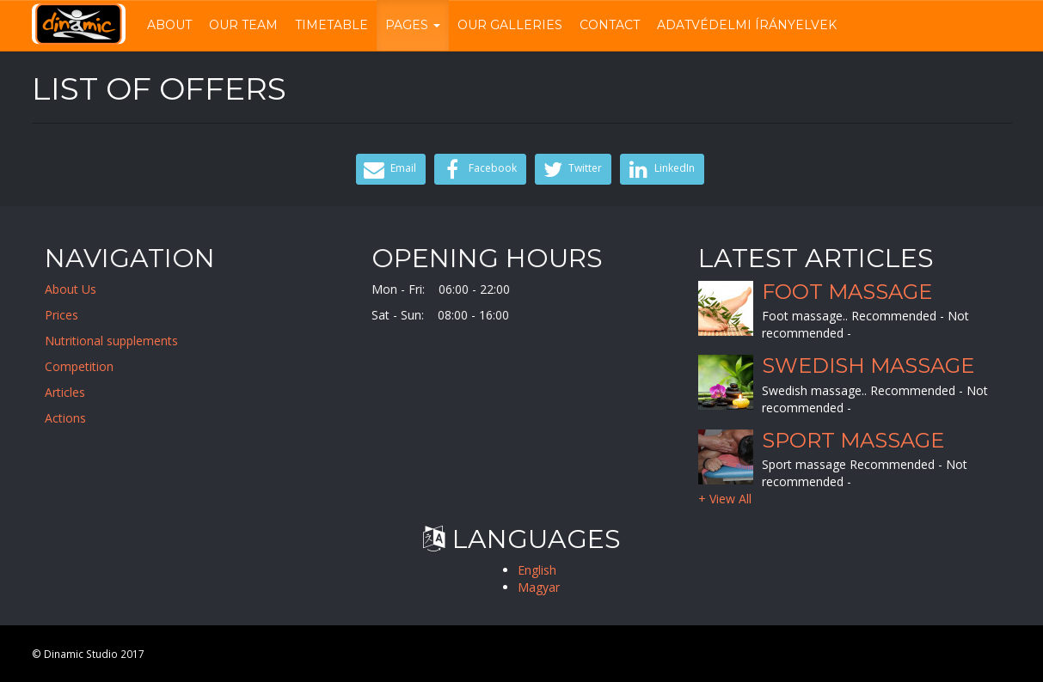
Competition (89, 366)
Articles (75, 392)
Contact (610, 25)
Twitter (571, 169)
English (537, 570)
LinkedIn (660, 169)
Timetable (331, 25)
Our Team (243, 25)
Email (388, 169)
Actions (75, 418)
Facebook (478, 169)
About (169, 25)
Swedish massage (867, 365)
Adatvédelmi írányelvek (747, 25)
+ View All (728, 494)
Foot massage (846, 290)
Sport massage (852, 438)
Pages (412, 25)
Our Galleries (509, 25)
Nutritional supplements (121, 340)
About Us (81, 289)
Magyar (539, 587)
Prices (72, 315)
